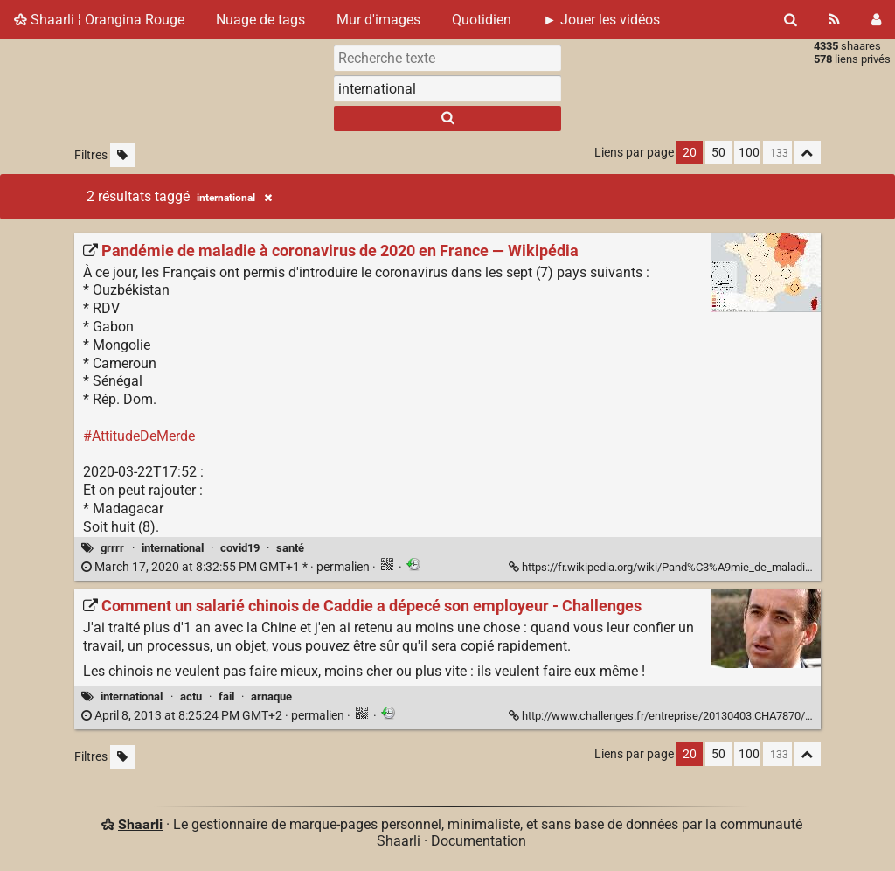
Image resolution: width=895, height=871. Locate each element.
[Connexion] (876, 19)
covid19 (240, 547)
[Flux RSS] (834, 19)
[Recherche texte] (447, 58)
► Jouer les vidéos (601, 19)
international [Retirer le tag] (234, 198)
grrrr (112, 547)
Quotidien (481, 19)
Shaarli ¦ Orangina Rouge (99, 19)
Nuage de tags (260, 19)
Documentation (478, 841)
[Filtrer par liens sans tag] (122, 155)
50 (718, 152)
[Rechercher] (790, 19)
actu (191, 696)
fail (226, 696)
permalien (226, 567)
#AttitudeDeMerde (139, 436)
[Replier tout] (807, 152)
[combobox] (447, 88)
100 (749, 152)
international (173, 547)
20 (690, 152)
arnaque (271, 696)
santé (290, 547)
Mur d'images (378, 19)
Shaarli (140, 824)
